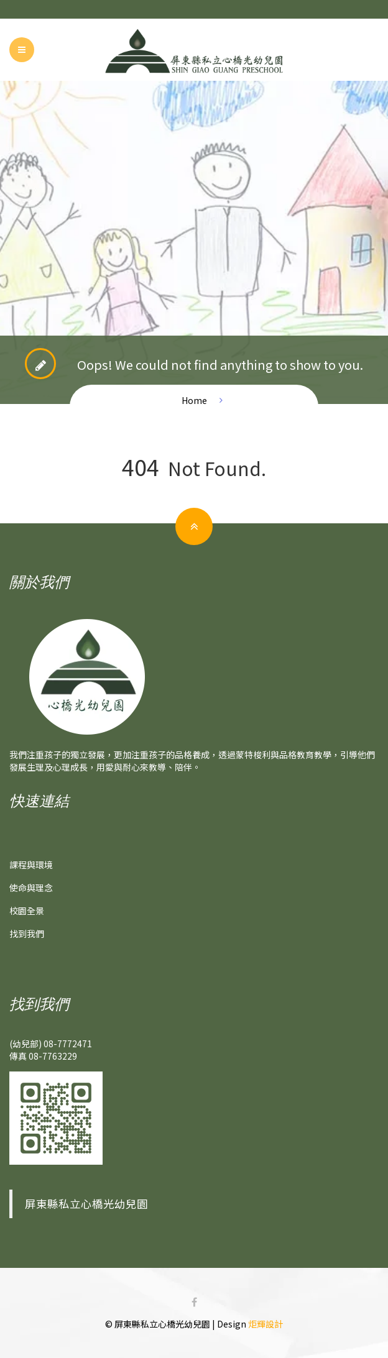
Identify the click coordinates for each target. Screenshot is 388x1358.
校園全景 (26, 910)
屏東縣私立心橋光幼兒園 (86, 1203)
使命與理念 (31, 887)
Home (194, 400)
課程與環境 (31, 864)
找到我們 (26, 933)
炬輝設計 (265, 1324)
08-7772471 (68, 1043)
